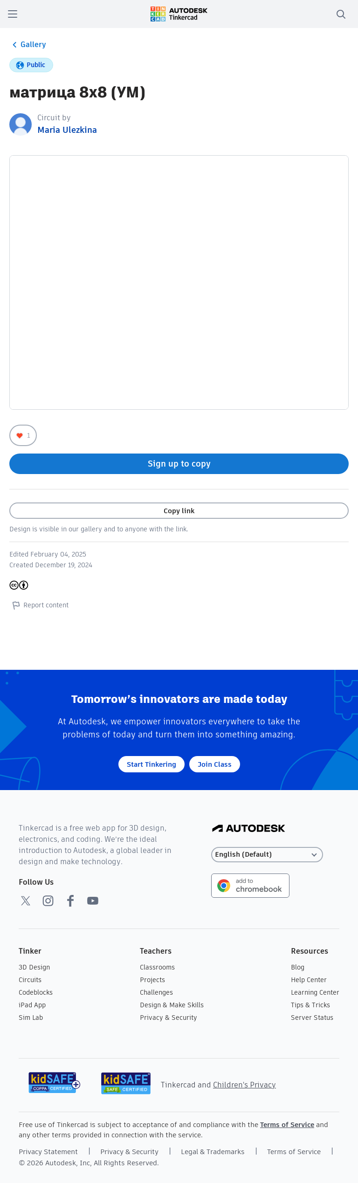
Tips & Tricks (310, 1005)
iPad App (32, 1005)
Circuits (30, 979)
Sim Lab (31, 1017)
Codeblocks (36, 992)
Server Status (312, 1017)
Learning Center (315, 992)
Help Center (309, 979)
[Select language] (267, 855)
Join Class (215, 764)
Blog (297, 967)
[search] (341, 14)
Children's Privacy (244, 1085)
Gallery (27, 44)
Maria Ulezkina (67, 130)
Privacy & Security (168, 1017)
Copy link (179, 511)
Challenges (156, 992)
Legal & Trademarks (213, 1151)
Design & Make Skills (172, 1005)
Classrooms (157, 967)
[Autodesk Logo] (248, 829)
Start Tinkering (151, 764)
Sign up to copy (179, 463)
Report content (39, 605)
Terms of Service (287, 1124)
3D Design (34, 967)
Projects (152, 979)
